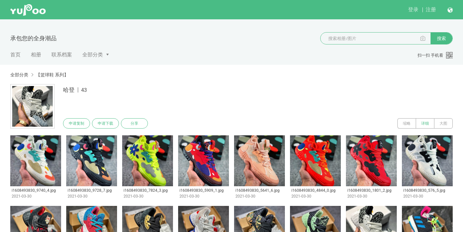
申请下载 (105, 123)
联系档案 (61, 55)
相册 (36, 55)
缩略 (407, 123)
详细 (425, 123)
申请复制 (76, 123)
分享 (134, 123)
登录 (413, 9)
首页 (15, 55)
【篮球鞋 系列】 (52, 74)
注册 (431, 9)
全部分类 (92, 55)
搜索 (441, 38)
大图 (443, 123)
